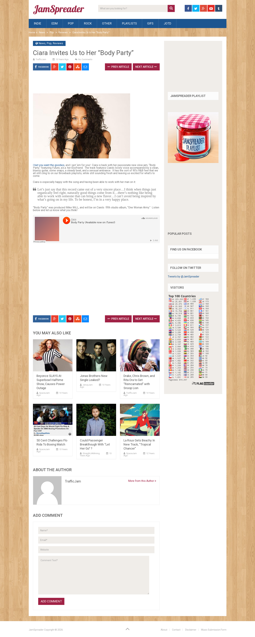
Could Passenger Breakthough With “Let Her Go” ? (95, 444)
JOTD (167, 23)
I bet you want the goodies (48, 165)
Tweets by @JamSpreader (183, 276)
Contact (176, 629)
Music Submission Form (213, 629)
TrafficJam (41, 59)
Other (107, 23)
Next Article (146, 66)
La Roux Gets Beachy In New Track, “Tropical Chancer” (139, 444)
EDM (55, 23)
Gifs (150, 23)
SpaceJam (44, 393)
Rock (88, 23)
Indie (37, 23)
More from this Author (142, 480)
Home (32, 32)
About (164, 629)
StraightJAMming (91, 453)
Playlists (129, 23)
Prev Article (118, 66)
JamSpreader (36, 629)
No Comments (85, 59)
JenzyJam (88, 385)
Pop (71, 23)
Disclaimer (190, 629)
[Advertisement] (94, 83)
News (42, 32)
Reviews (63, 32)
